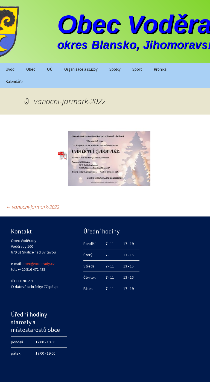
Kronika (160, 69)
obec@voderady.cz (38, 263)
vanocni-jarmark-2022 (32, 206)
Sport (137, 69)
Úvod (9, 69)
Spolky (115, 69)
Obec (30, 69)
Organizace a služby (81, 69)
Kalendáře (14, 81)
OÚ (49, 69)
